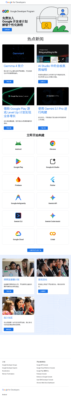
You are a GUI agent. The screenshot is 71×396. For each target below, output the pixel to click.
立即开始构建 (35, 135)
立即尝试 (43, 82)
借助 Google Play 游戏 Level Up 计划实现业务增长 (17, 112)
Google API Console (42, 365)
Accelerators (6, 371)
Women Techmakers (8, 374)
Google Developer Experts (9, 368)
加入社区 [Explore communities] (8, 317)
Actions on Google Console (44, 377)
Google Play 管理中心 (43, 371)
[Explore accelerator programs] (18, 268)
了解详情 (8, 82)
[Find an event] (53, 268)
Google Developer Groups (9, 365)
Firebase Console (42, 374)
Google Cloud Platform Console (46, 368)
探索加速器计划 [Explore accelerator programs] (11, 279)
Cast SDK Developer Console (45, 380)
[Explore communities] (18, 306)
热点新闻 (35, 39)
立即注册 (7, 29)
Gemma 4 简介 (14, 66)
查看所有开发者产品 (35, 250)
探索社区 (8, 329)
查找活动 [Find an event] (42, 279)
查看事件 (43, 291)
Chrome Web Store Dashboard (45, 382)
